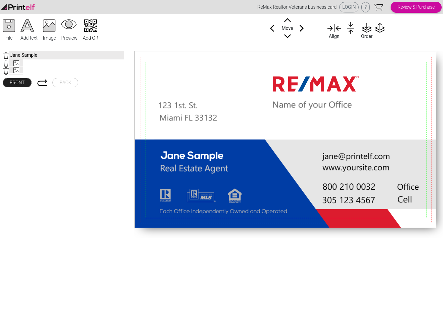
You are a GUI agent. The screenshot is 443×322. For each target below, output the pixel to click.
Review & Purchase (416, 7)
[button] (9, 30)
